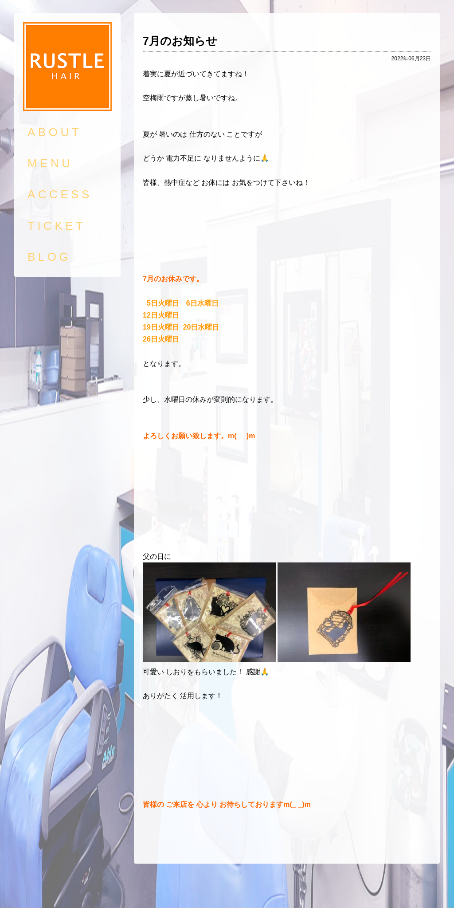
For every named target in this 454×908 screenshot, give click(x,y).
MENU (50, 163)
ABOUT (54, 132)
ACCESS (59, 194)
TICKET (56, 225)
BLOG (49, 256)
